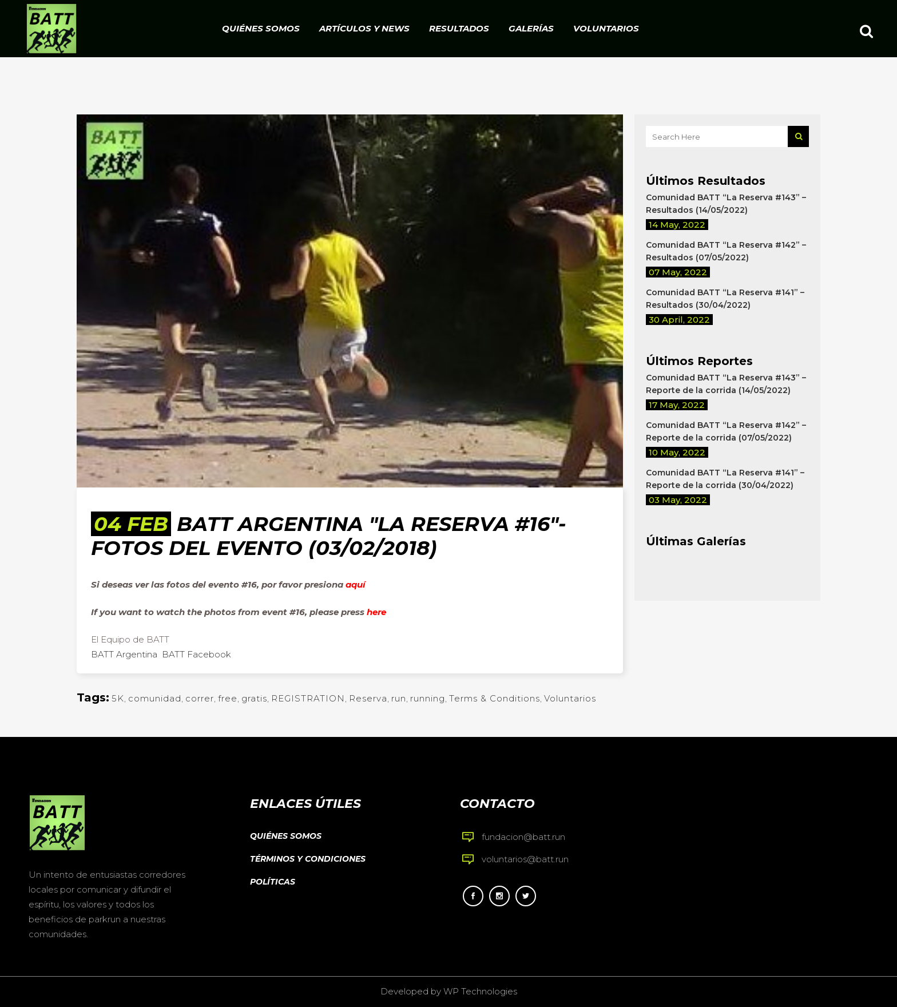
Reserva (368, 698)
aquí (356, 584)
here (376, 611)
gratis (254, 698)
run (398, 698)
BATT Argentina (124, 654)
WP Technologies (480, 991)
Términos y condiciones (308, 859)
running (427, 698)
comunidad (154, 698)
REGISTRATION (308, 698)
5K (118, 698)
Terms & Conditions (494, 698)
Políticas (272, 882)
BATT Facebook (196, 654)
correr (199, 698)
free (227, 698)
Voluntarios (570, 698)
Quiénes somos (286, 836)
